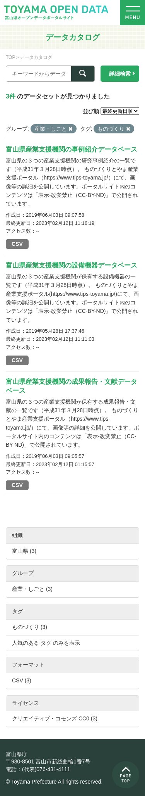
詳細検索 (120, 74)
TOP (10, 57)
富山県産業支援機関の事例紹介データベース (71, 149)
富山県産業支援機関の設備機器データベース (71, 265)
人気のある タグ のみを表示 (46, 643)
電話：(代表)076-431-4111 (38, 769)
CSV (17, 244)
